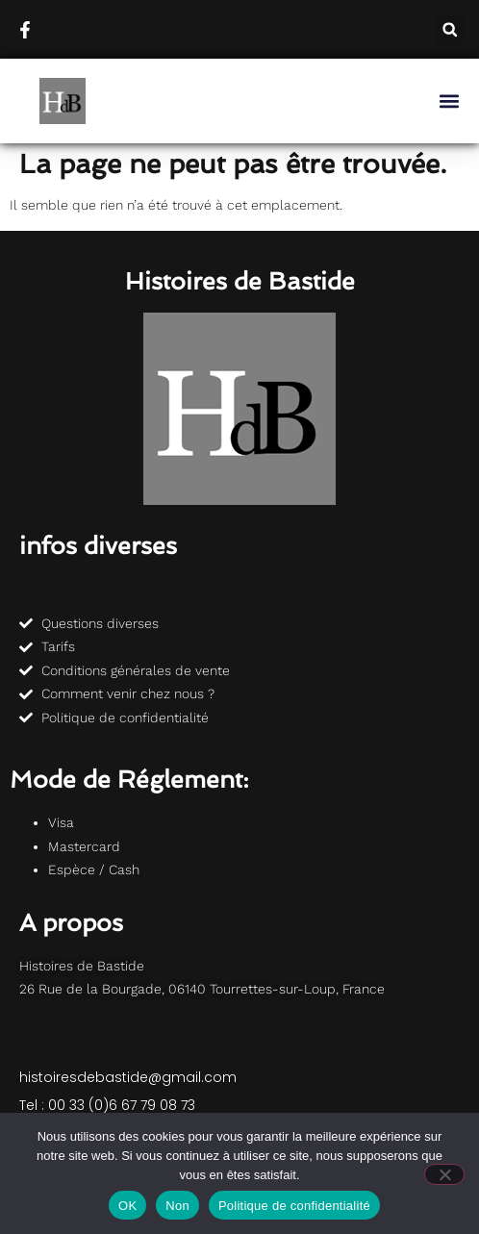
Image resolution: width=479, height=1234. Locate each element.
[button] (450, 29)
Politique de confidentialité (294, 1205)
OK (127, 1205)
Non (177, 1205)
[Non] (444, 1174)
